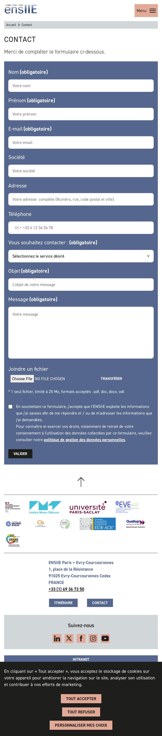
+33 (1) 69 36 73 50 (66, 589)
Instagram (93, 638)
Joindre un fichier (28, 368)
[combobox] (18, 228)
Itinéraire (63, 602)
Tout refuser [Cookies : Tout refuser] (81, 712)
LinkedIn (57, 638)
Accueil (11, 25)
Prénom (17, 100)
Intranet (81, 659)
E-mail (15, 128)
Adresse (17, 185)
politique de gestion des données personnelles (84, 439)
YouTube (105, 638)
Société (16, 157)
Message (18, 299)
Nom (13, 71)
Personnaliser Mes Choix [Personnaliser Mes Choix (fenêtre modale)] (81, 725)
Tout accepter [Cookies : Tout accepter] (81, 698)
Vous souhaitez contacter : (38, 242)
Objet (14, 270)
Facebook (81, 638)
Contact (100, 602)
